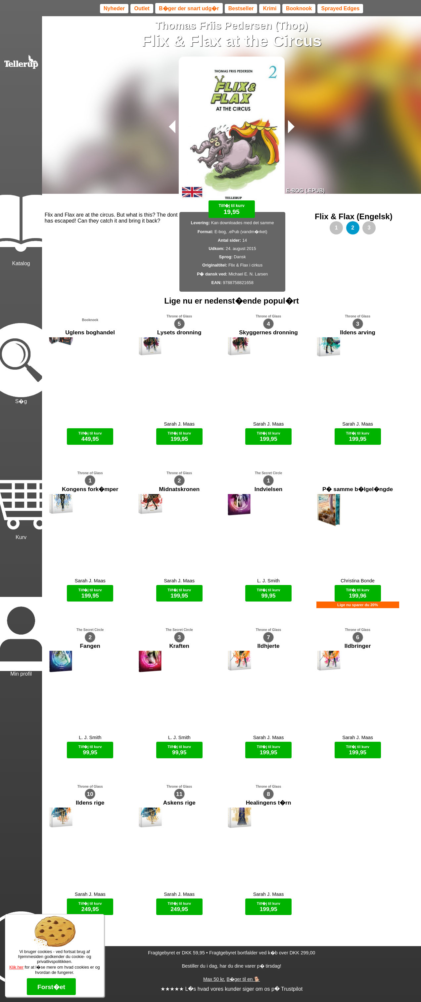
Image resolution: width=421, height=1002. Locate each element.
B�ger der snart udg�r (189, 8)
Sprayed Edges (340, 8)
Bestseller (241, 8)
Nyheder (114, 8)
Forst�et (51, 986)
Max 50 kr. (214, 979)
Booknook (299, 8)
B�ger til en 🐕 (243, 979)
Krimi (270, 8)
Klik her (16, 967)
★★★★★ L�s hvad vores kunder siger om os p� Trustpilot (232, 989)
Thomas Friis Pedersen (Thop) (231, 25)
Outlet (141, 8)
